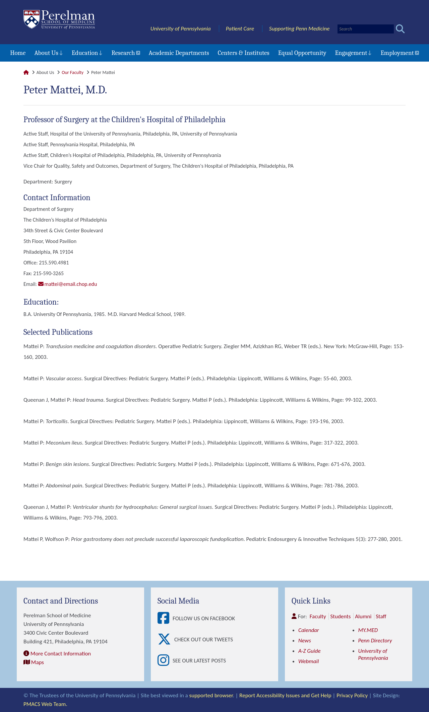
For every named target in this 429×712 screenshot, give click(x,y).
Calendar (308, 630)
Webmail (308, 661)
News (304, 640)
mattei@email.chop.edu (71, 284)
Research (123, 53)
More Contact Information (60, 653)
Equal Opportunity (302, 53)
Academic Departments (179, 53)
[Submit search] (400, 29)
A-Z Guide (309, 650)
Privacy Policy (352, 695)
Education (85, 53)
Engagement (351, 53)
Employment (397, 53)
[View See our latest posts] (165, 660)
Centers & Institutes (243, 53)
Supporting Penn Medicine (299, 28)
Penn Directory (375, 640)
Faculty (318, 616)
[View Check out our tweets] (166, 639)
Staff (381, 616)
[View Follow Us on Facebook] (165, 618)
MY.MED (368, 630)
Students (340, 616)
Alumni (363, 616)
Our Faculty (72, 72)
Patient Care (240, 28)
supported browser (211, 695)
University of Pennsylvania (180, 28)
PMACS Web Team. (45, 704)
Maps (37, 662)
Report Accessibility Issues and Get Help (285, 695)
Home (17, 53)
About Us (46, 53)
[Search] (366, 28)
